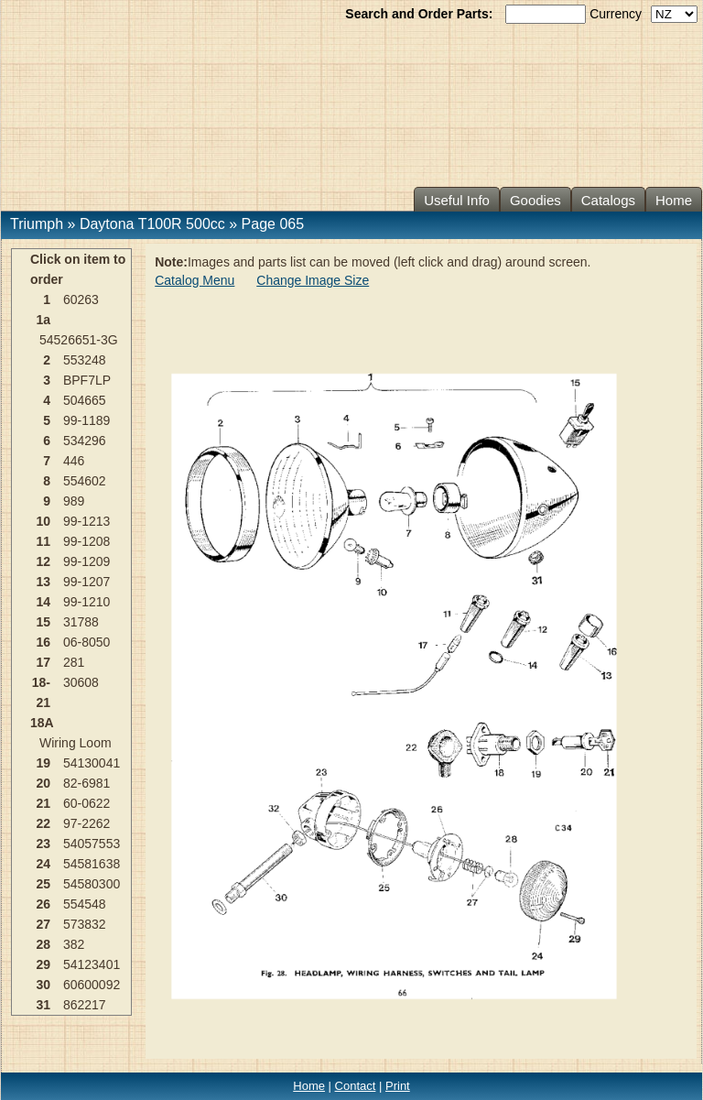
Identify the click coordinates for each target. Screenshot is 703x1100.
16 (43, 642)
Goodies (535, 200)
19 (43, 763)
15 (43, 622)
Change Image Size (312, 280)
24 (43, 863)
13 (43, 581)
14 (43, 601)
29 (43, 964)
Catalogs (608, 200)
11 (43, 541)
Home (673, 200)
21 (43, 803)
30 (43, 984)
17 (43, 662)
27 (43, 924)
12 (43, 561)
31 (43, 1004)
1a (43, 319)
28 (43, 944)
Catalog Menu (194, 280)
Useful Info (457, 200)
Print (397, 1086)
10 (43, 521)
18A (42, 722)
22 (43, 823)
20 (43, 783)
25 (43, 884)
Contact (355, 1086)
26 (43, 904)
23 (43, 843)
